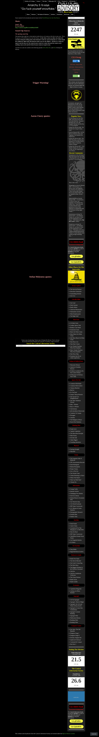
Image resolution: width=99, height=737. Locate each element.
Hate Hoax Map (74, 354)
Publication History (75, 618)
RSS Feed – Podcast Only (76, 64)
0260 (47, 47)
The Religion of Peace (76, 419)
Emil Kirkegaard (74, 464)
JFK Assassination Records (77, 462)
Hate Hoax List (74, 342)
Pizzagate (72, 415)
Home (28, 14)
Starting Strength (74, 449)
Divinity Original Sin (75, 637)
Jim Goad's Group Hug (76, 563)
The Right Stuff (74, 316)
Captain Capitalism (75, 431)
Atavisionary (73, 409)
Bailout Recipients (75, 466)
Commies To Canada (75, 413)
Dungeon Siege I (74, 633)
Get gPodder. (76, 256)
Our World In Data (75, 501)
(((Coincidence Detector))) (77, 411)
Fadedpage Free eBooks (76, 493)
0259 (44, 47)
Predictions (59, 14)
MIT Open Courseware (76, 506)
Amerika (72, 417)
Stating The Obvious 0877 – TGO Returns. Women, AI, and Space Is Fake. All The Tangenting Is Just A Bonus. (76, 217)
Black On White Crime (76, 332)
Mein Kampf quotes (75, 314)
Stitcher (76, 72)
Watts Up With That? (75, 480)
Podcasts (33, 14)
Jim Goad (72, 303)
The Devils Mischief (75, 561)
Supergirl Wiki (74, 615)
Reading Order (74, 620)
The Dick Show (74, 565)
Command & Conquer (76, 642)
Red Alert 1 (73, 644)
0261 (49, 47)
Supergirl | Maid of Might (77, 602)
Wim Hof (72, 451)
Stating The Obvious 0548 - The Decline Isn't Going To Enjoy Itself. (76, 129)
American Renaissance (76, 309)
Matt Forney (73, 435)
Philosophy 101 (52, 1)
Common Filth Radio (75, 383)
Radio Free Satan (74, 558)
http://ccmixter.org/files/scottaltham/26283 (26, 27)
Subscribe (94, 734)
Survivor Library (74, 495)
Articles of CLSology (30, 1)
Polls (72, 14)
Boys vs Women (74, 406)
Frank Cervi (73, 429)
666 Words (66, 14)
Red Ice (72, 390)
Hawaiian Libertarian (75, 291)
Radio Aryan (73, 579)
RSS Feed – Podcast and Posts (76, 67)
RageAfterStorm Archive (76, 551)
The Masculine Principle (76, 433)
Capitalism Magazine (75, 588)
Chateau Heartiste (75, 388)
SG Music (73, 542)
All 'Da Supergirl (74, 599)
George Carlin (74, 489)
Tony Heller (73, 549)
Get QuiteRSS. (76, 262)
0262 (54, 47)
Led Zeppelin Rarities (76, 540)
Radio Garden (74, 581)
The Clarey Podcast (75, 577)
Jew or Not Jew (74, 471)
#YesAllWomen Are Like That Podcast (51, 18)
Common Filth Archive (76, 385)
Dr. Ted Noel (73, 392)
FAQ (59, 1)
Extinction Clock (74, 329)
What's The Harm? (75, 477)
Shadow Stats (73, 516)
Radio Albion (73, 307)
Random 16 (64, 1)
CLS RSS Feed (76, 242)
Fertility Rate (73, 514)
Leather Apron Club (75, 325)
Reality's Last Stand (75, 327)
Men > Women (74, 404)
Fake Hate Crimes (75, 344)
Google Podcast (76, 69)
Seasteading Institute (75, 293)
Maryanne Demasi (75, 365)
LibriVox (72, 571)
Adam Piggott (74, 440)
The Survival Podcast (75, 289)
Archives (53, 14)
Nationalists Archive (75, 311)
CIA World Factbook (75, 504)
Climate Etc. (73, 482)
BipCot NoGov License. (76, 87)
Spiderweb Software (75, 639)
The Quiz (44, 1)
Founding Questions (75, 442)
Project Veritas (74, 469)
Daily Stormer (74, 305)
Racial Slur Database (75, 422)
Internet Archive (74, 491)
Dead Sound (73, 523)
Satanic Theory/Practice (76, 394)
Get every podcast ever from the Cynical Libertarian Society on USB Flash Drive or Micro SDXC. (76, 52)
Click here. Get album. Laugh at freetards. (49, 341)
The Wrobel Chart (75, 473)
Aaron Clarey (73, 526)
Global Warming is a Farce (77, 475)
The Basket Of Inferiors (43, 14)
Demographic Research (76, 512)
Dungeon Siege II (74, 635)
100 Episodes (72, 1)
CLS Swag (76, 57)
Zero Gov (72, 296)
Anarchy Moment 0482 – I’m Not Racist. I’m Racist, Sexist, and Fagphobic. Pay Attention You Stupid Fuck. (76, 201)
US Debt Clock (74, 323)
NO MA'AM (73, 437)
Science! (39, 1)
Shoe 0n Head (74, 532)
